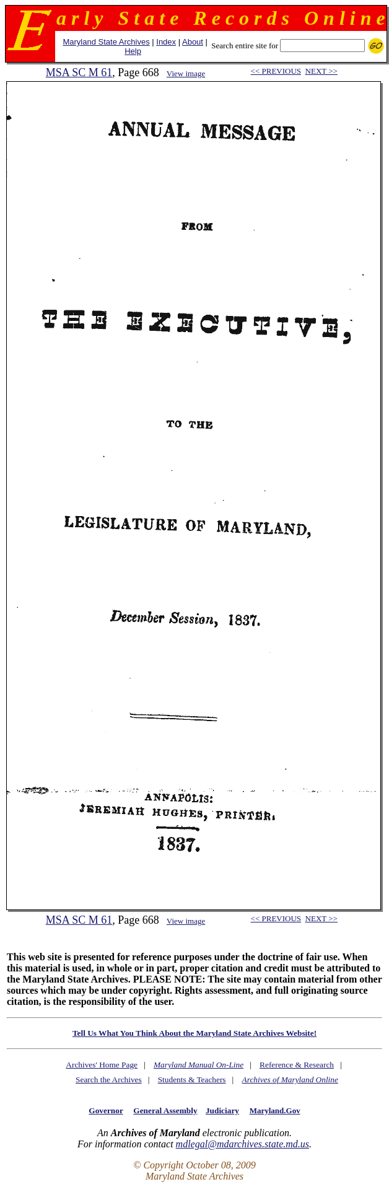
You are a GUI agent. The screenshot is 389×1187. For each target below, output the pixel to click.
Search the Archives (109, 1079)
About (192, 41)
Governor (106, 1110)
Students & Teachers (192, 1079)
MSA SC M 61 (79, 72)
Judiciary (222, 1110)
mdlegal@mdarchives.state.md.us (242, 1144)
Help (133, 51)
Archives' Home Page (102, 1064)
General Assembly (165, 1110)
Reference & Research (297, 1064)
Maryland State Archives (106, 41)
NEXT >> (321, 71)
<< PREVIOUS (276, 71)
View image (186, 73)
